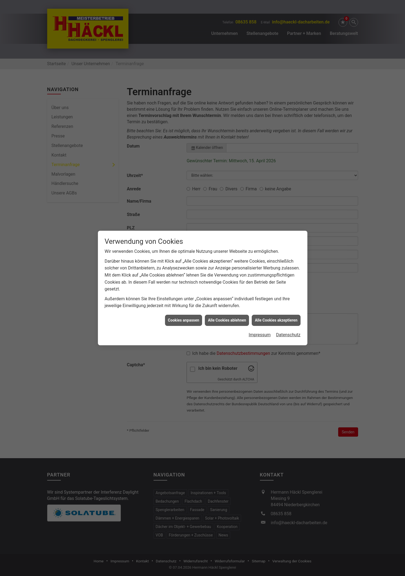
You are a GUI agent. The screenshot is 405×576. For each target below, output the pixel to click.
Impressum (260, 289)
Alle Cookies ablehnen (227, 274)
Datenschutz (288, 289)
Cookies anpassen (183, 274)
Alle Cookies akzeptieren (276, 274)
